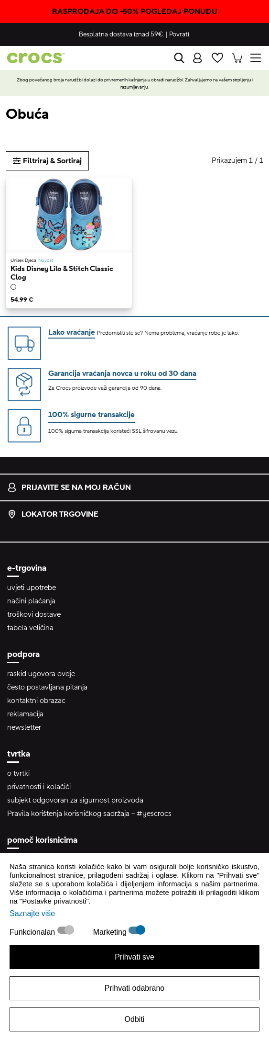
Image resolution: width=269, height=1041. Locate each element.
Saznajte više (32, 913)
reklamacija (25, 714)
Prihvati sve (134, 957)
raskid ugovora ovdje (41, 674)
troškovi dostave (34, 614)
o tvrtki (18, 773)
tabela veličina (30, 628)
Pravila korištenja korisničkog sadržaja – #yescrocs (89, 813)
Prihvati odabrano (134, 988)
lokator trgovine (52, 514)
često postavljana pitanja (47, 687)
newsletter (24, 727)
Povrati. (180, 34)
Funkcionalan (33, 932)
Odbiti (135, 1019)
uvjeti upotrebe (31, 587)
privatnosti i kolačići (39, 787)
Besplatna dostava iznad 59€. (121, 34)
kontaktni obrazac (36, 700)
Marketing (111, 932)
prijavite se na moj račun (69, 487)
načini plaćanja (31, 601)
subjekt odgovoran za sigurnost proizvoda (75, 800)
